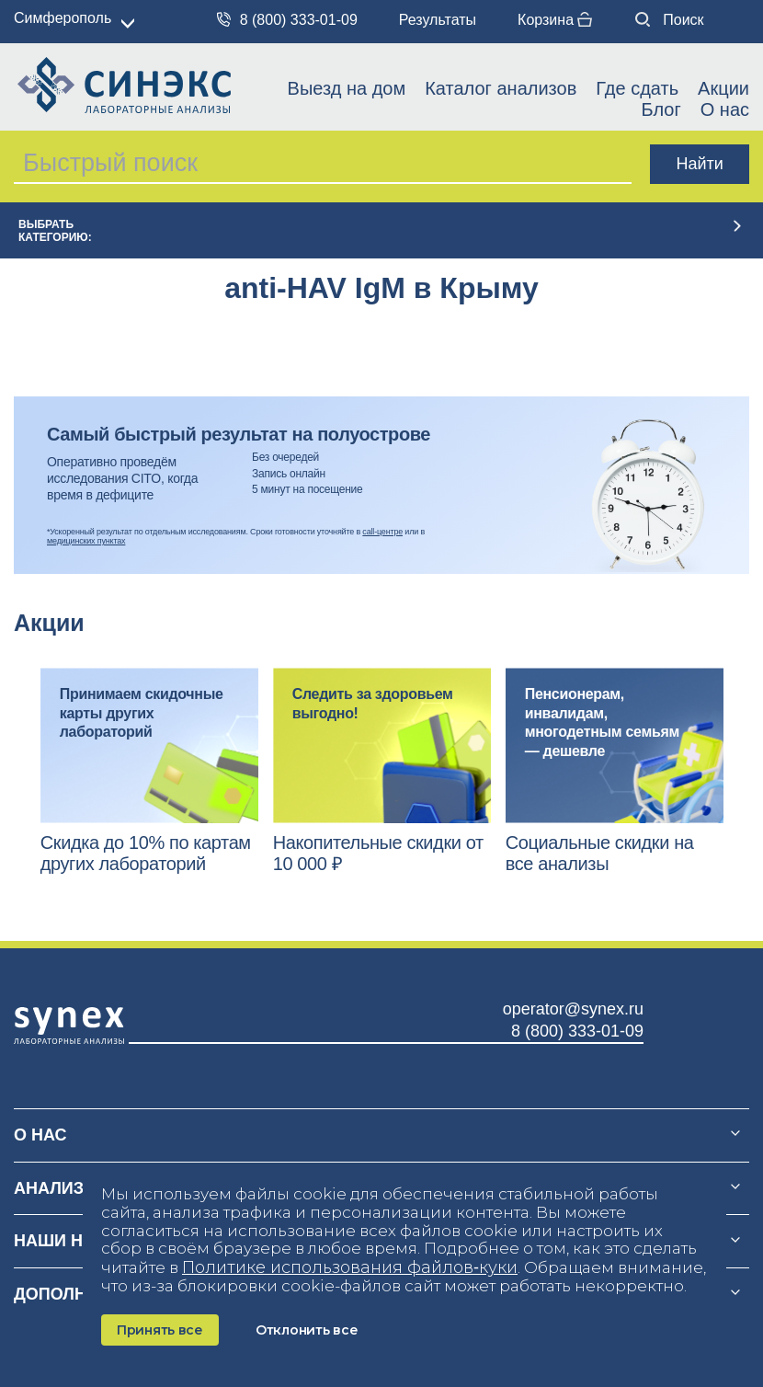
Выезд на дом (347, 88)
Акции (723, 88)
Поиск (669, 20)
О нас (724, 109)
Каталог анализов (500, 88)
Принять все (160, 1330)
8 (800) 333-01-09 (287, 20)
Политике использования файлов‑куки (350, 1267)
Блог (660, 109)
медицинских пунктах (86, 540)
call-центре (382, 531)
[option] (149, 771)
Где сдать (637, 88)
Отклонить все (307, 1330)
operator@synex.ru (573, 1009)
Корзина (555, 20)
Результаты (437, 20)
